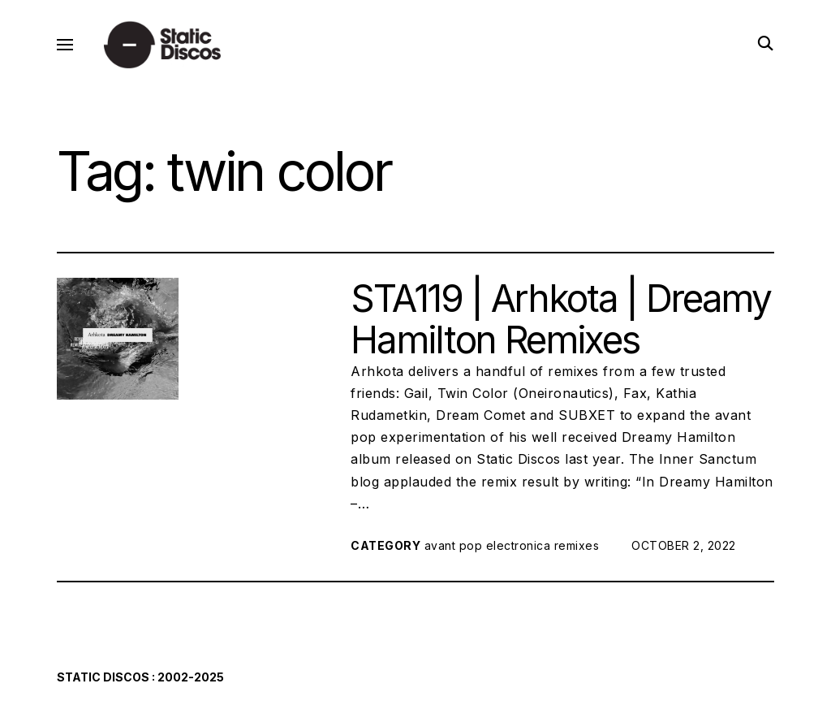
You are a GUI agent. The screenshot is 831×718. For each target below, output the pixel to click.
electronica (518, 545)
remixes (577, 545)
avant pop (453, 545)
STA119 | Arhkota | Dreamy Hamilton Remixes (560, 318)
